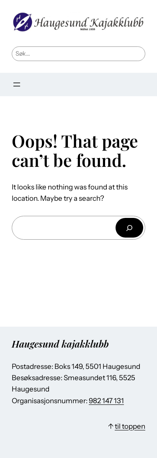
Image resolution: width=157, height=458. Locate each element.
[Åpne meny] (17, 84)
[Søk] (129, 228)
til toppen (130, 426)
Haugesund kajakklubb (60, 343)
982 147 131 (106, 401)
